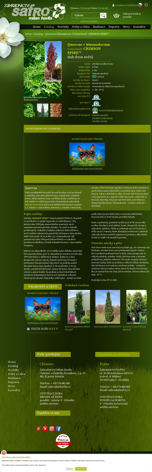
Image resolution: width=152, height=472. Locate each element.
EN (145, 4)
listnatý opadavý (100, 115)
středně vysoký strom (102, 118)
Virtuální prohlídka (113, 354)
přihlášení (133, 5)
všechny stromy (99, 121)
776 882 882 (103, 8)
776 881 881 (85, 8)
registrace (121, 5)
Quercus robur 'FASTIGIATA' (107, 326)
